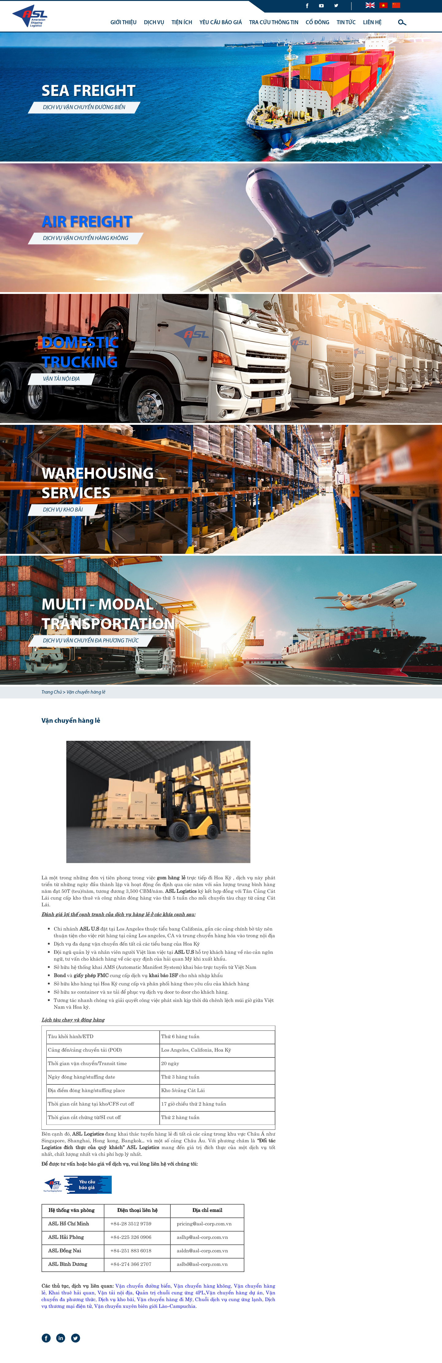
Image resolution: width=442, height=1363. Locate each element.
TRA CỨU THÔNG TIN (273, 23)
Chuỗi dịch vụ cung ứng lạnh (228, 1298)
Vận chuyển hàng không (202, 1285)
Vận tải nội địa (115, 1292)
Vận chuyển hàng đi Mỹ (164, 1298)
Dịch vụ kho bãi (116, 1298)
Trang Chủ (51, 692)
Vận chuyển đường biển (143, 1285)
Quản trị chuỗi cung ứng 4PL (170, 1292)
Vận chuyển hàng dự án (234, 1292)
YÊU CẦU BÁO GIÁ (221, 23)
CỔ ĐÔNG (317, 23)
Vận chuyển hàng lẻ (86, 692)
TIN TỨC (346, 23)
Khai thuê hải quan (71, 1292)
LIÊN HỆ (372, 23)
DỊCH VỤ (154, 23)
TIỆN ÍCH (182, 23)
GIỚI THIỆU (123, 23)
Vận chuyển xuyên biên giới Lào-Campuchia (145, 1305)
